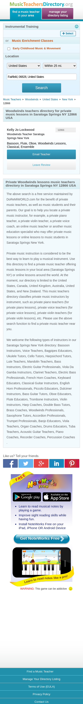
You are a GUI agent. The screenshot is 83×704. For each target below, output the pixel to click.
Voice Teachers (32, 350)
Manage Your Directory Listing (41, 679)
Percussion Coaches (61, 437)
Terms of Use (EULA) (41, 686)
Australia (58, 286)
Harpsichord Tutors (58, 356)
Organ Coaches (31, 426)
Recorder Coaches (33, 437)
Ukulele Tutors (16, 356)
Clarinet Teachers (45, 372)
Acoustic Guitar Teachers (37, 432)
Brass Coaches (17, 410)
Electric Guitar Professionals (41, 367)
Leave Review (41, 164)
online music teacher (34, 226)
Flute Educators (17, 399)
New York (67, 99)
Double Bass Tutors (56, 404)
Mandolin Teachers (39, 361)
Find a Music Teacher (40, 671)
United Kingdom (40, 286)
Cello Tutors (36, 356)
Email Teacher (41, 154)
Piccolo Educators (46, 388)
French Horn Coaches (41, 377)
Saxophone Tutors (19, 415)
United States (50, 99)
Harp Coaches (32, 404)
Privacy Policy (41, 694)
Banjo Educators (49, 421)
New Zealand (32, 291)
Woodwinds (32, 99)
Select (69, 33)
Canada (22, 286)
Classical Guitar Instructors (40, 383)
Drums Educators (55, 426)
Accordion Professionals (49, 415)
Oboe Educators (60, 394)
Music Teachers (12, 99)
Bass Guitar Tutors (34, 394)
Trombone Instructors (43, 399)
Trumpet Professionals (22, 421)
